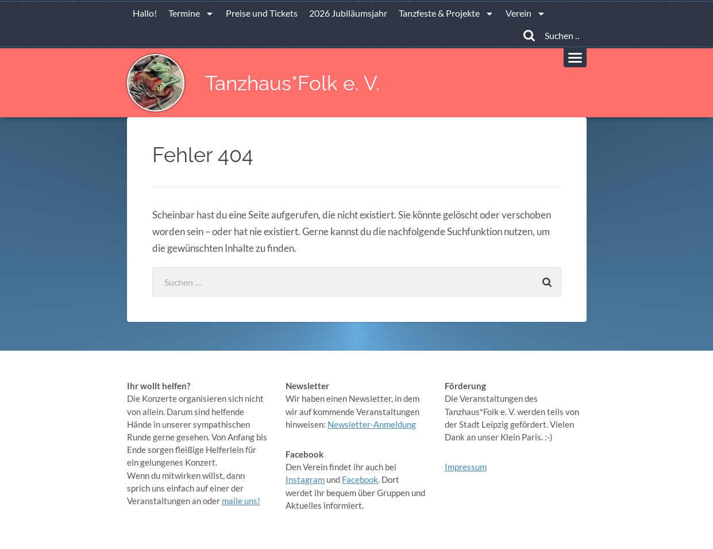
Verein (518, 12)
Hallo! (145, 12)
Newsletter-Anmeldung (371, 424)
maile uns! (241, 501)
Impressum (466, 467)
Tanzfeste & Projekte (439, 12)
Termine (184, 12)
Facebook (360, 479)
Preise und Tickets (262, 12)
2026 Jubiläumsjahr (348, 12)
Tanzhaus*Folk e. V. (292, 83)
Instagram (305, 479)
